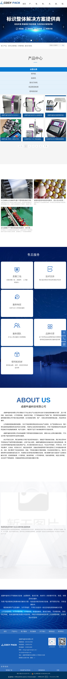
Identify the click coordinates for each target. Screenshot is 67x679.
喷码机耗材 (33, 91)
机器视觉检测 (33, 87)
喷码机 (33, 74)
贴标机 (33, 78)
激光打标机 (33, 82)
